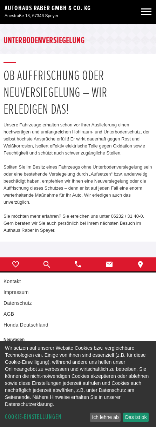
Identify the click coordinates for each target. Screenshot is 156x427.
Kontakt (12, 281)
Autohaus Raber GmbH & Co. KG (48, 8)
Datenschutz (18, 303)
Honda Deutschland (26, 325)
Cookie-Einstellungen (33, 417)
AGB (9, 314)
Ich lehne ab (105, 417)
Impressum (16, 292)
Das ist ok (136, 417)
